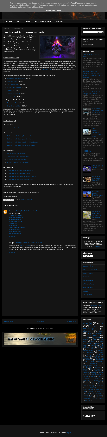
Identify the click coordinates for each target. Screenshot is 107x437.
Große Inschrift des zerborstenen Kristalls (20, 179)
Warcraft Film (87, 396)
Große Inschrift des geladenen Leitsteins (20, 170)
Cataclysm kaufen (96, 306)
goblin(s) (93, 335)
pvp (89, 333)
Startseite (9, 21)
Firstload (86, 277)
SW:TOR (97, 371)
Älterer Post (71, 321)
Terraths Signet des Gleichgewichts (18, 162)
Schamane (100, 354)
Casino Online (88, 266)
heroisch (90, 352)
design (87, 374)
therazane (30, 199)
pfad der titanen (96, 374)
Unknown (12, 211)
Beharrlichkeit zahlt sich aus (16, 78)
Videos (28, 21)
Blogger (68, 433)
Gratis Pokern (88, 273)
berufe (88, 367)
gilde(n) (101, 361)
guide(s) (23, 199)
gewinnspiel (86, 398)
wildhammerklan (88, 389)
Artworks (86, 378)
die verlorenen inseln (93, 346)
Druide (89, 343)
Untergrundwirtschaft (13, 94)
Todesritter (94, 345)
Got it (59, 10)
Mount (97, 378)
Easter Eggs (91, 391)
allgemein (87, 331)
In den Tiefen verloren (14, 88)
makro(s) (94, 398)
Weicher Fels (11, 97)
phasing (91, 386)
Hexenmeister (88, 351)
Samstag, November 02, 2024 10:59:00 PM (28, 243)
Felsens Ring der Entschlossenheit (18, 156)
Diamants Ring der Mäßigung (16, 153)
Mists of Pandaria (95, 369)
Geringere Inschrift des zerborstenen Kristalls (21, 145)
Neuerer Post (8, 321)
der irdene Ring (96, 382)
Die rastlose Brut (12, 103)
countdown (93, 349)
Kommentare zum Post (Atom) (43, 328)
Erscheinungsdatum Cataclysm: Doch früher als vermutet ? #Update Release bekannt (93, 74)
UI (103, 365)
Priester (101, 351)
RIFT (92, 395)
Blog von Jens (88, 287)
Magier (89, 354)
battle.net (89, 360)
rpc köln (85, 376)
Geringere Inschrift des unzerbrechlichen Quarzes (22, 142)
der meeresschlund (89, 384)
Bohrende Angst (12, 81)
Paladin (101, 347)
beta (95, 326)
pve (102, 323)
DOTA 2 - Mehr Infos (90, 270)
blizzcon (86, 358)
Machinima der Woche (91, 365)
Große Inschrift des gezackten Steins (18, 173)
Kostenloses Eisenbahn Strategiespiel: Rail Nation (97, 214)
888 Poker (87, 151)
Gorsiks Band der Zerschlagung (17, 159)
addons (98, 396)
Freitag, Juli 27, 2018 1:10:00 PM (26, 211)
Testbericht (86, 380)
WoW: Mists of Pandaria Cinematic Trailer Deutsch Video (97, 132)
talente (93, 376)
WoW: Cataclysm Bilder (43, 21)
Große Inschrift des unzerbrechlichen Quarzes (21, 176)
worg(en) (100, 333)
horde (95, 340)
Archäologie (87, 371)
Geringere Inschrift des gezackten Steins (20, 139)
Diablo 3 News (88, 280)
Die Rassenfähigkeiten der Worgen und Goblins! (92, 93)
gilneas (98, 356)
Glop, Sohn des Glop (13, 106)
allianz (93, 341)
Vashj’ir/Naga (99, 358)
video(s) (87, 323)
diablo (93, 361)
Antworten (12, 236)
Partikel (9, 91)
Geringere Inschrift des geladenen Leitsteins (21, 136)
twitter (85, 369)
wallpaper (87, 400)
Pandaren (86, 395)
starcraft (97, 367)
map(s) (97, 343)
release (85, 340)
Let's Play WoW (96, 393)
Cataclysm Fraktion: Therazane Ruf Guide (23, 32)
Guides (19, 21)
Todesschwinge (99, 380)
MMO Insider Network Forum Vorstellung (97, 110)
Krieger (101, 352)
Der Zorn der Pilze (13, 84)
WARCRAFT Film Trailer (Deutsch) (96, 178)
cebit (86, 382)
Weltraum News (88, 284)
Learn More (50, 10)
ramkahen (100, 386)
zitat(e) (86, 338)
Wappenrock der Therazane (16, 128)
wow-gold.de (87, 295)
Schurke (89, 356)
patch (101, 331)
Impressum (59, 21)
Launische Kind (47, 69)
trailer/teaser (93, 363)
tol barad (101, 398)
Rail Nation (99, 395)
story (102, 341)
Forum (87, 393)
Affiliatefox (96, 246)
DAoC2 (85, 291)
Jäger (85, 345)
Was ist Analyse (25, 245)
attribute (101, 373)
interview (86, 373)
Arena (99, 376)
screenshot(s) (88, 329)
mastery (93, 373)
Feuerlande (100, 391)
